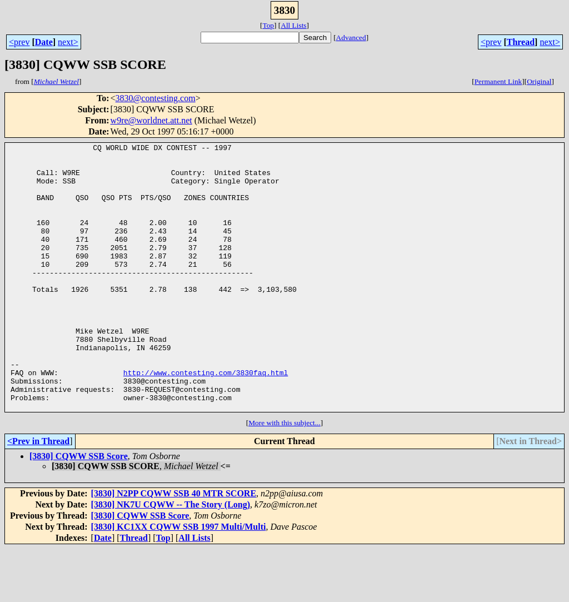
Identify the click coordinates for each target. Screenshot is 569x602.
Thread (521, 42)
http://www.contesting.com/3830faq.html (205, 419)
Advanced (351, 37)
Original (539, 81)
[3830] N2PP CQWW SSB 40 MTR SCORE (174, 546)
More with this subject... (284, 476)
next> (68, 42)
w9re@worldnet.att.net (151, 120)
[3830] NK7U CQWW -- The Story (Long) (171, 558)
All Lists (293, 25)
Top (268, 25)
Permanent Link (498, 81)
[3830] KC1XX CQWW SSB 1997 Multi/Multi (178, 580)
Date (44, 42)
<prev (19, 42)
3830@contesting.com (156, 98)
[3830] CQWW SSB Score (78, 509)
